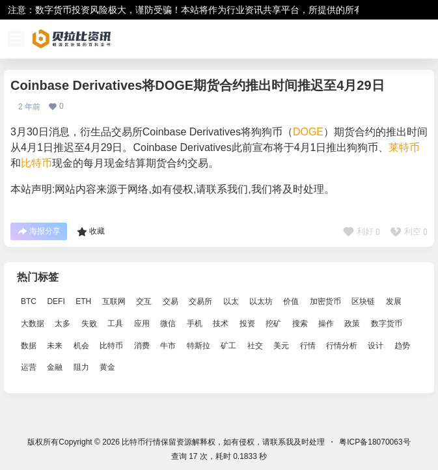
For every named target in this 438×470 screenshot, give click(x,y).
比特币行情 (140, 442)
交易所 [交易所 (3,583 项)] (200, 301)
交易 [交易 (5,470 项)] (170, 301)
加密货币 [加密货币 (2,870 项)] (325, 301)
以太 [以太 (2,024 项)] (231, 301)
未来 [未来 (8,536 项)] (54, 345)
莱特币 (404, 147)
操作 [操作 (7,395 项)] (326, 323)
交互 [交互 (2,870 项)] (144, 301)
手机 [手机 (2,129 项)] (194, 323)
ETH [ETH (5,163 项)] (83, 301)
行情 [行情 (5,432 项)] (308, 345)
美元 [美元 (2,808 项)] (281, 345)
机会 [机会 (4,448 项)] (81, 345)
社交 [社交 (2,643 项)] (255, 345)
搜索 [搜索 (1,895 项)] (300, 323)
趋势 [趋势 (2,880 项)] (402, 345)
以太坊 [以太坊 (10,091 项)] (261, 301)
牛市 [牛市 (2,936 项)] (168, 345)
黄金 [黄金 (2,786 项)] (107, 367)
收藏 (91, 232)
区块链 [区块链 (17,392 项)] (363, 301)
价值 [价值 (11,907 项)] (291, 301)
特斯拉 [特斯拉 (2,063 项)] (198, 345)
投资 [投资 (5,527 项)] (247, 323)
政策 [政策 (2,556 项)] (352, 323)
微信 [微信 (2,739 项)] (168, 323)
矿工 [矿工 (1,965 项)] (228, 345)
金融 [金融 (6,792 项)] (54, 367)
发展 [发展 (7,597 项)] (394, 301)
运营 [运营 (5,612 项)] (28, 367)
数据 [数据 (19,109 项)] (28, 345)
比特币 (36, 163)
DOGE (308, 131)
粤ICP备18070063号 (374, 442)
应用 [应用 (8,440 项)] (142, 323)
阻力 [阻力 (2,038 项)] (81, 367)
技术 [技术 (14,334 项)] (220, 323)
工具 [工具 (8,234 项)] (115, 323)
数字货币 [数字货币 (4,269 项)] (386, 323)
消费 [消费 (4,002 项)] (142, 345)
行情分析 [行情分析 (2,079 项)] (341, 345)
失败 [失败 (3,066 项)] (89, 323)
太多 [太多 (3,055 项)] (62, 323)
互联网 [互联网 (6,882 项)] (114, 301)
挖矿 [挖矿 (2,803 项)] (273, 323)
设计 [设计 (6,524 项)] (375, 345)
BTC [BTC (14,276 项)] (28, 301)
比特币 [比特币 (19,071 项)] (111, 345)
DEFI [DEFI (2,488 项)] (55, 301)
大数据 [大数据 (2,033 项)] (32, 323)
